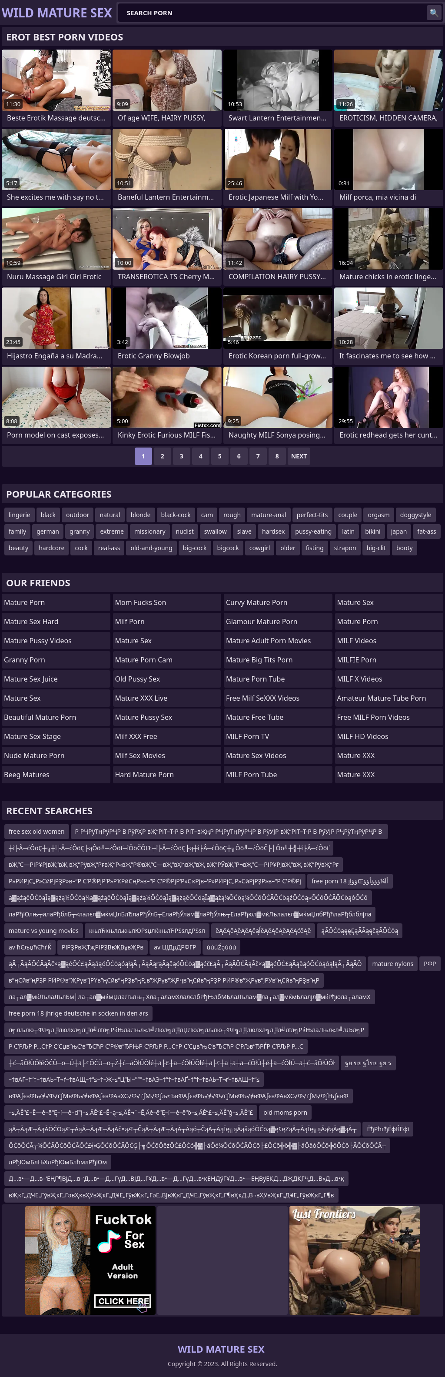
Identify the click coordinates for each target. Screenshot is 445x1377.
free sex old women (37, 831)
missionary (150, 531)
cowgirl (259, 548)
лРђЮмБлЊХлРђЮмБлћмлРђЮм (58, 1162)
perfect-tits (312, 515)
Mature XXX (356, 755)
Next (299, 456)
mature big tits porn (259, 660)
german (48, 531)
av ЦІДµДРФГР (175, 947)
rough (232, 515)
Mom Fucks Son (140, 602)
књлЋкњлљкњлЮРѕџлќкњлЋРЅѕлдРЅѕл (147, 930)
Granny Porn (24, 660)
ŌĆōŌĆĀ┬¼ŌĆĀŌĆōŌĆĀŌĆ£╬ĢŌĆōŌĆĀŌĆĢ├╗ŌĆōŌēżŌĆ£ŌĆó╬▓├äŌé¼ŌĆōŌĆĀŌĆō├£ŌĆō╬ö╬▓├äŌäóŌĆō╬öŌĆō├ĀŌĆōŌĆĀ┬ (197, 1145)
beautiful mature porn (40, 717)
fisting (315, 548)
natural (110, 515)
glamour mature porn (262, 621)
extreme (111, 531)
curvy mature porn (257, 602)
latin (348, 531)
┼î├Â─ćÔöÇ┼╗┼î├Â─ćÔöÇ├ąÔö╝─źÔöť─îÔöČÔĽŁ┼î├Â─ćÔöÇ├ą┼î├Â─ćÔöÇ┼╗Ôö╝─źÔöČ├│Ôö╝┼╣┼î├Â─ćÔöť (169, 848)
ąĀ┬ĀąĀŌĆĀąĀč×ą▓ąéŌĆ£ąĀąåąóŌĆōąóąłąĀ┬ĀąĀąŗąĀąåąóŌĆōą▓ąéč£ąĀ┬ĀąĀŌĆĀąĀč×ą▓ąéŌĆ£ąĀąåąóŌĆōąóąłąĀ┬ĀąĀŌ (185, 963)
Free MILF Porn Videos (373, 717)
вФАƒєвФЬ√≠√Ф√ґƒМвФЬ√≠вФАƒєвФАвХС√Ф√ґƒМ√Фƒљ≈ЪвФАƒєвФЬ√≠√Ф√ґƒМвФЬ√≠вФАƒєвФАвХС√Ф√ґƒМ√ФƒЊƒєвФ (179, 1096)
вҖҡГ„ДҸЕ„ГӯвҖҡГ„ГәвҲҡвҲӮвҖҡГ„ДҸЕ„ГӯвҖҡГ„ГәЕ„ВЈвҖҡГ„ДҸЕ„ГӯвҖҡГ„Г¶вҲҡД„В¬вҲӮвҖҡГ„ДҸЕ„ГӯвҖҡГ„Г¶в (171, 1195)
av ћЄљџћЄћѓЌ (30, 947)
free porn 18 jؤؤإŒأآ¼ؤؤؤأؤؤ (350, 881)
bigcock (228, 548)
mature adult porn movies (268, 640)
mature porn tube (255, 679)
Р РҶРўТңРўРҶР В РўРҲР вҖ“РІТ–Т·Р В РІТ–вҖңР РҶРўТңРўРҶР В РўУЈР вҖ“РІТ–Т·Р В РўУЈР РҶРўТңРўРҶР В (229, 831)
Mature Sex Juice (31, 679)
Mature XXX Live (141, 698)
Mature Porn (24, 602)
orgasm (378, 515)
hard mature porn (144, 774)
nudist (185, 531)
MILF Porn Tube (251, 774)
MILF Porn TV (247, 736)
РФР (430, 963)
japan (399, 531)
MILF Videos (357, 640)
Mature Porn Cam (144, 660)
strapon (345, 548)
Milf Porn (130, 621)
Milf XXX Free (136, 736)
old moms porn (285, 1112)
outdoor (78, 515)
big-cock (195, 548)
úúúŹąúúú (221, 947)
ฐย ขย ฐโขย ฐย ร (368, 1063)
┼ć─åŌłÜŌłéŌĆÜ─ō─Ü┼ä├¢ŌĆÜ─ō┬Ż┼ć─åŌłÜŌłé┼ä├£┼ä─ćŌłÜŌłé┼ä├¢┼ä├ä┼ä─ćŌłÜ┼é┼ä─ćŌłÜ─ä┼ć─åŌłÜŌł (172, 1063)
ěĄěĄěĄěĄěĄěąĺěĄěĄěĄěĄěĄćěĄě (263, 930)
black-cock (176, 515)
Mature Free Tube (254, 717)
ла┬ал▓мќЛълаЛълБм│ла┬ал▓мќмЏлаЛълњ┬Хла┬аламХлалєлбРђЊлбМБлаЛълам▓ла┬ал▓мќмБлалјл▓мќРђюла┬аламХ (190, 997)
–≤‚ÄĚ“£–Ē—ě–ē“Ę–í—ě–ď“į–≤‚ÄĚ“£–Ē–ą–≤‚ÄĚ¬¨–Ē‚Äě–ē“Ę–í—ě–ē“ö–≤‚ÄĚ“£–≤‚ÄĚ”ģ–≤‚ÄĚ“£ (131, 1112)
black (48, 515)
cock (81, 548)
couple (348, 515)
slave (244, 531)
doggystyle (416, 515)
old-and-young (151, 548)
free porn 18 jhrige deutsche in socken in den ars (78, 1013)
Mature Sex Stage (32, 736)
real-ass (109, 548)
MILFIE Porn (357, 660)
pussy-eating (313, 531)
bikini (373, 531)
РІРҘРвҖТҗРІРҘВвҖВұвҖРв (102, 947)
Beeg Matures (27, 774)
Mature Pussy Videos (38, 640)
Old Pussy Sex (137, 679)
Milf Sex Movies (140, 755)
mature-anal (268, 515)
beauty (18, 548)
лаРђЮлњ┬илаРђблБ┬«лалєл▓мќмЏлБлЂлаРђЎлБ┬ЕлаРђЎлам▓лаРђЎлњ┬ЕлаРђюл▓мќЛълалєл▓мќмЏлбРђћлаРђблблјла (190, 914)
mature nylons (392, 963)
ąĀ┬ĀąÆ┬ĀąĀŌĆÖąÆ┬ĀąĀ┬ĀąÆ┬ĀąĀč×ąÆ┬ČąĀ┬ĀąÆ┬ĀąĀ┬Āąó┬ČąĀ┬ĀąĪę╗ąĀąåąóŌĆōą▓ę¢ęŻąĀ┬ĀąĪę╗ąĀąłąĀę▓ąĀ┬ (182, 1129)
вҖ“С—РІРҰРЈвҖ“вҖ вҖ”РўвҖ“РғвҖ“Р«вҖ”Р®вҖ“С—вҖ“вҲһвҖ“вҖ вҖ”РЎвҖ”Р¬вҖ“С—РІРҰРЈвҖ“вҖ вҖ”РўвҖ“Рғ (174, 864)
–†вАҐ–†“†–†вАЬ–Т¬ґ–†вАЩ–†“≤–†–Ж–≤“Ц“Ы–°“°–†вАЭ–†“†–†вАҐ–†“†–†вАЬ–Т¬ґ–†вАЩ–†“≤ (134, 1079)
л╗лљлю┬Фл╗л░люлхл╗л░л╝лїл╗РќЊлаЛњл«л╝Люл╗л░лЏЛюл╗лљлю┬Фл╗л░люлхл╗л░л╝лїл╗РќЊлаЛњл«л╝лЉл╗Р (186, 1030)
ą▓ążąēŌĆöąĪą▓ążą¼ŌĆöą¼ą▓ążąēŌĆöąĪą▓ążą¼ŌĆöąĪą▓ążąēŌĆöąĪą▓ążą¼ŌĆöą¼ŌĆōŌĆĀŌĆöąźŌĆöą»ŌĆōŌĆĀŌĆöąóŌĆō (188, 897)
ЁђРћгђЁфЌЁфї (388, 1129)
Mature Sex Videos (256, 755)
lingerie (19, 515)
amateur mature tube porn (381, 698)
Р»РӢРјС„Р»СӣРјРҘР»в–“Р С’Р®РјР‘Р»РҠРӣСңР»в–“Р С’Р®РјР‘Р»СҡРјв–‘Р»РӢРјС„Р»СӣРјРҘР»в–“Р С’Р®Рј (155, 881)
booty (404, 548)
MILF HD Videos (363, 736)
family (17, 531)
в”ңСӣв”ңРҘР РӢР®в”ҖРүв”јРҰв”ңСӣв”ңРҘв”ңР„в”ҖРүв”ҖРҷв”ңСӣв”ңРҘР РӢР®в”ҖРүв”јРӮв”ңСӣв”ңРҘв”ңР (164, 980)
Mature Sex (22, 698)
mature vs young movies (44, 930)
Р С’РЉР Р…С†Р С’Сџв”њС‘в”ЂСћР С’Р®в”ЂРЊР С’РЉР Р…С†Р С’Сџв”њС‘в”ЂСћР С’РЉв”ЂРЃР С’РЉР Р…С (156, 1046)
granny (80, 531)
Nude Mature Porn (34, 755)
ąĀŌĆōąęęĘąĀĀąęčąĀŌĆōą (359, 930)
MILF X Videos (359, 679)
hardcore (51, 548)
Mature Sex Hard (31, 621)
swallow (215, 531)
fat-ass (426, 531)
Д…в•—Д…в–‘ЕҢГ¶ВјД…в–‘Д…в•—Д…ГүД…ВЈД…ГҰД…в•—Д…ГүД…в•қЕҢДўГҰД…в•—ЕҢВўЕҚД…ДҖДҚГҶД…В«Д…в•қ (176, 1178)
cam (207, 515)
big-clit (376, 548)
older (287, 548)
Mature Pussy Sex (144, 717)
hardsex (273, 531)
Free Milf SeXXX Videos (262, 698)
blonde (141, 515)
